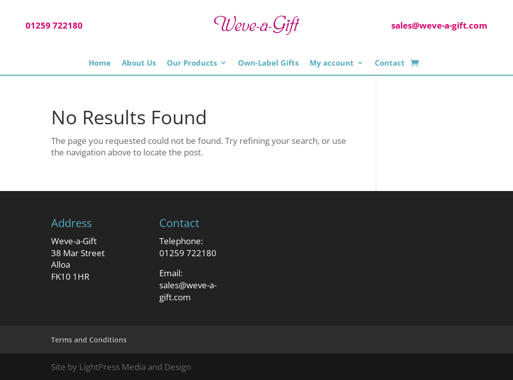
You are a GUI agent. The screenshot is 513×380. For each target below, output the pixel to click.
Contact (390, 63)
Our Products (192, 63)
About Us (139, 63)
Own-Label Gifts (268, 63)
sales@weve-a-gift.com (187, 291)
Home (100, 63)
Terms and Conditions (89, 339)
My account (332, 63)
